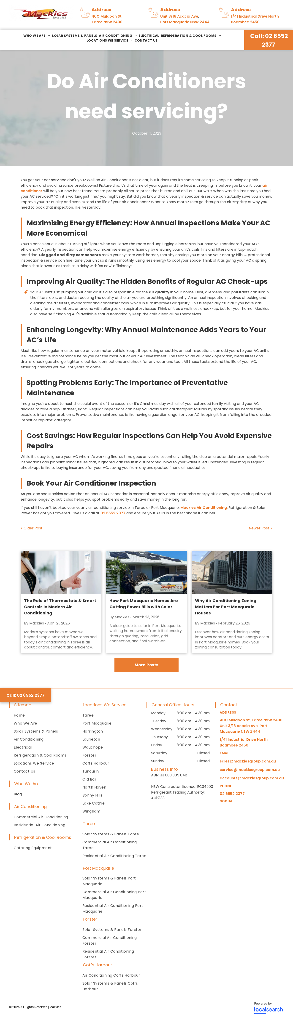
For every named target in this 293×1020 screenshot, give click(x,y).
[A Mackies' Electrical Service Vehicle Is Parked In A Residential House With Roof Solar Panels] (146, 572)
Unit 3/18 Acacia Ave (179, 16)
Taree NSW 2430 (107, 22)
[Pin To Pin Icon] (85, 17)
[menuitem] (36, 35)
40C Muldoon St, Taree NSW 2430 (251, 720)
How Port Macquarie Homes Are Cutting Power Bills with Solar (143, 604)
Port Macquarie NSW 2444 (184, 22)
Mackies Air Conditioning (203, 507)
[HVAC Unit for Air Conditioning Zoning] (232, 572)
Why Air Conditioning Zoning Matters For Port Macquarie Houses (225, 607)
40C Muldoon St (107, 16)
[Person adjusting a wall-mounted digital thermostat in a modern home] (61, 572)
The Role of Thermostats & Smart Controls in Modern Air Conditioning (60, 607)
